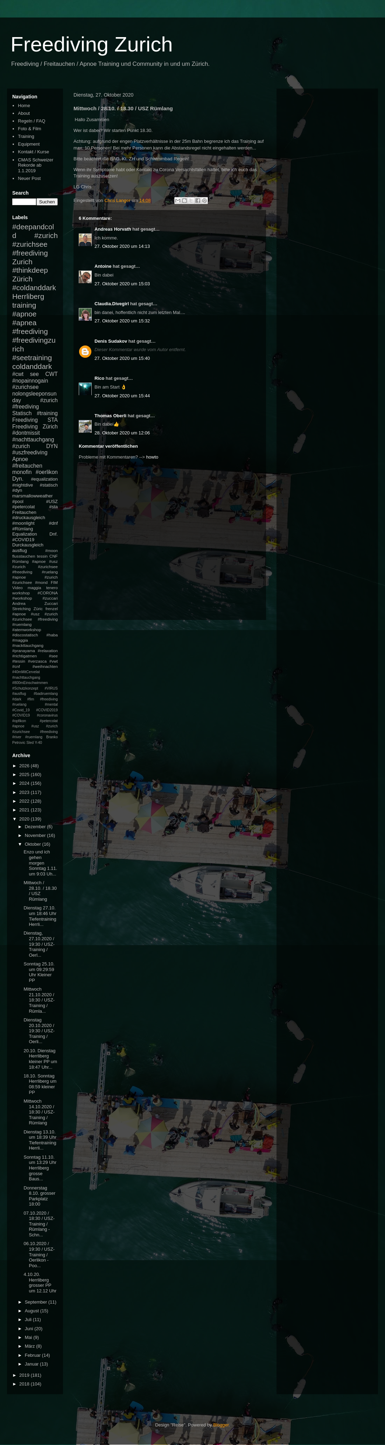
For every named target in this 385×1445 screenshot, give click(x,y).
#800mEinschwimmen (30, 683)
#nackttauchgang (27, 645)
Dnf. (53, 534)
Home (24, 105)
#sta (53, 506)
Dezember (36, 826)
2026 (25, 765)
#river (16, 737)
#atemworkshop (26, 629)
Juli (29, 1319)
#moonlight (23, 523)
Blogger (221, 1424)
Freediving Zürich (35, 427)
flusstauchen (23, 556)
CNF (53, 556)
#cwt (17, 374)
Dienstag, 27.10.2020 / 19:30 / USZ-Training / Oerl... (39, 943)
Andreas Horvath (112, 229)
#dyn (17, 490)
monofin (21, 472)
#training (47, 413)
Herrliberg (28, 296)
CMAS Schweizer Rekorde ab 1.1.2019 (35, 165)
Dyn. (17, 479)
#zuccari (50, 598)
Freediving (25, 420)
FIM (54, 582)
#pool (17, 501)
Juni (29, 1328)
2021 (25, 809)
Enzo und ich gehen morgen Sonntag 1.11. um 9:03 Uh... (40, 862)
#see (53, 656)
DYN (52, 446)
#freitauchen (27, 466)
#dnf (53, 523)
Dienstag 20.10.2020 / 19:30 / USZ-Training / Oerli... (39, 1030)
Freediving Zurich (91, 44)
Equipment (29, 144)
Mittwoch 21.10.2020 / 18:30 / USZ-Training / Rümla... (39, 999)
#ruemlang (33, 737)
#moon (51, 550)
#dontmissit (26, 433)
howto (152, 457)
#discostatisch (25, 635)
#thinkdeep (30, 270)
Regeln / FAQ (31, 121)
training (24, 305)
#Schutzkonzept (25, 688)
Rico (99, 378)
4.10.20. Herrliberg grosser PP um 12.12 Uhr (39, 1282)
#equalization (44, 479)
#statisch (49, 485)
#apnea (24, 323)
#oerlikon (47, 472)
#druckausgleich (28, 517)
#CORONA (47, 593)
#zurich (21, 446)
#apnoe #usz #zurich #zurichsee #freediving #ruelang (35, 566)
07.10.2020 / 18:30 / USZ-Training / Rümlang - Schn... (39, 1223)
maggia (34, 587)
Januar (32, 1364)
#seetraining (32, 358)
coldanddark (32, 366)
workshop (21, 593)
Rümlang (20, 561)
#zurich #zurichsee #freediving (35, 244)
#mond (41, 582)
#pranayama (23, 650)
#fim (30, 699)
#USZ (52, 501)
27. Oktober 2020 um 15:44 (122, 395)
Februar (33, 1355)
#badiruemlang (46, 694)
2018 (25, 1384)
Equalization (24, 534)
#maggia (20, 640)
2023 (25, 792)
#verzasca (37, 661)
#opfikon (19, 721)
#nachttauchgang (33, 439)
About (24, 113)
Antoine (102, 266)
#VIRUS (51, 688)
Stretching (21, 608)
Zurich (22, 262)
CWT (51, 374)
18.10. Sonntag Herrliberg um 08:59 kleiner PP (39, 1084)
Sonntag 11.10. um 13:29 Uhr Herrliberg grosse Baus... (39, 1167)
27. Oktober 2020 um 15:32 (122, 320)
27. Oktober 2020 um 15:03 (122, 283)
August (32, 1310)
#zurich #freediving (35, 403)
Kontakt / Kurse (33, 151)
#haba (52, 635)
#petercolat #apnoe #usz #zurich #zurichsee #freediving (35, 726)
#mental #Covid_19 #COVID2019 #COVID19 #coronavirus (35, 710)
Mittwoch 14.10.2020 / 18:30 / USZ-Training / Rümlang (39, 1111)
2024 (25, 783)
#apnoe (24, 314)
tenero (52, 587)
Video (17, 587)
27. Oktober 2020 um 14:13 (122, 246)
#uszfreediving (30, 452)
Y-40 (38, 743)
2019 (25, 1375)
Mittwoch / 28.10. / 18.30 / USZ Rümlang (40, 891)
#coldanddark (34, 288)
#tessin (18, 661)
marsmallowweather (32, 495)
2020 (25, 819)
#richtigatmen (24, 656)
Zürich (22, 279)
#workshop (22, 598)
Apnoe (20, 459)
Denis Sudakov (110, 341)
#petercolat (23, 506)
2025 (25, 774)
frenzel (52, 608)
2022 (25, 801)
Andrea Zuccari (35, 603)
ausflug (19, 550)
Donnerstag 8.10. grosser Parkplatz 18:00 (39, 1196)
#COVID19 (23, 539)
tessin (42, 556)
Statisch (21, 413)
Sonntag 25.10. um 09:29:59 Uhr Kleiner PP (38, 972)
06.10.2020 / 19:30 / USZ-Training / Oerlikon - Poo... (39, 1254)
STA (53, 420)
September (36, 1302)
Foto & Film (29, 128)
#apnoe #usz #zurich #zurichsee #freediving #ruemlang (35, 619)
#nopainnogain (30, 381)
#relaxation (48, 650)
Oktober (33, 844)
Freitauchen (24, 512)
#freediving (30, 331)
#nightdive (22, 485)
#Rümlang (22, 528)
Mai (29, 1337)
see (34, 374)
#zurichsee (25, 387)
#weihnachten (45, 666)
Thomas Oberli (110, 415)
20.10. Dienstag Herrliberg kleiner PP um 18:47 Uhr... (40, 1059)
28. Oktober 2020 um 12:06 (122, 432)
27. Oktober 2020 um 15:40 (122, 358)
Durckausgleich (27, 544)
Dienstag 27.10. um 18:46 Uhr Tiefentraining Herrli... (39, 916)
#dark (16, 699)
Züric (38, 608)
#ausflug (19, 694)
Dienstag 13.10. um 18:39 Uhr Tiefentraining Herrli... (39, 1140)
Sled (30, 743)
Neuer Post (29, 178)
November (36, 835)
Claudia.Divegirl (111, 303)
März (30, 1346)
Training (26, 136)
